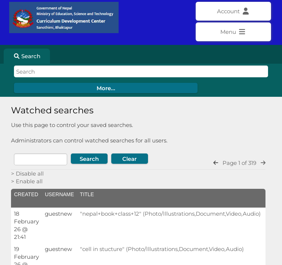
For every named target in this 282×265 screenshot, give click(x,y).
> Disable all (27, 173)
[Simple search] (141, 71)
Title (87, 194)
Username (59, 194)
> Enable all (27, 181)
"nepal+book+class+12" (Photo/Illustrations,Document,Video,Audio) (170, 213)
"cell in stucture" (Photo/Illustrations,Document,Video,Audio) (162, 248)
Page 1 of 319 (239, 162)
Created (26, 194)
